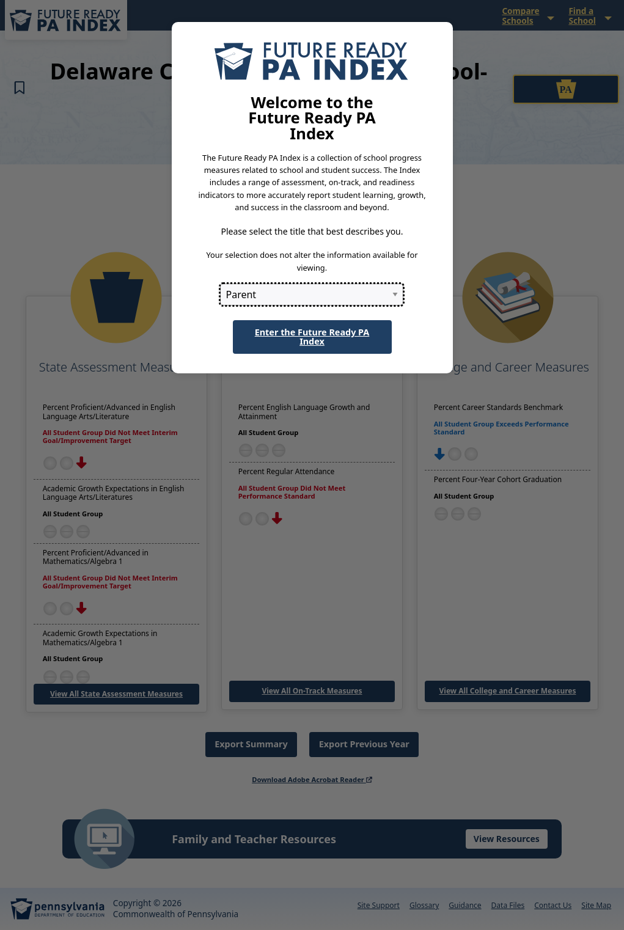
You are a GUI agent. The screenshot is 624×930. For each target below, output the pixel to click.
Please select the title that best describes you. (312, 231)
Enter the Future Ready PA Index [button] (312, 336)
